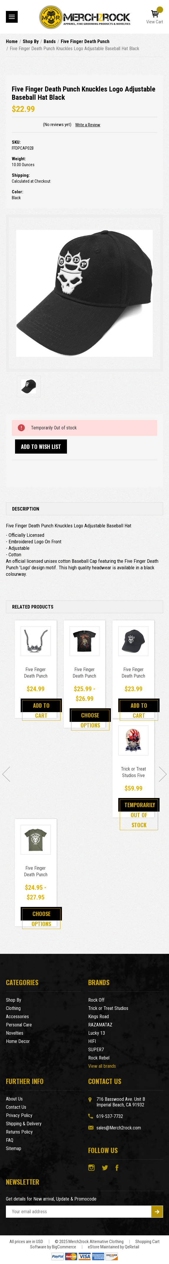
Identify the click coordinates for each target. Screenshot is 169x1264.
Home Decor (18, 1041)
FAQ (9, 1140)
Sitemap (13, 1148)
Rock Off (96, 1000)
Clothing (13, 1008)
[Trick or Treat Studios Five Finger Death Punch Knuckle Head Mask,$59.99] (133, 740)
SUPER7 (96, 1049)
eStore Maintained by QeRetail (113, 1247)
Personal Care (19, 1025)
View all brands (102, 1066)
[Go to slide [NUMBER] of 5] (6, 774)
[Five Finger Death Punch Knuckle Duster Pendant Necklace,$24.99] (35, 641)
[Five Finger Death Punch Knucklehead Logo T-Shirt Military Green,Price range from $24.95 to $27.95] (35, 840)
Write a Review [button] (87, 124)
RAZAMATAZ (100, 1025)
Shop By (13, 1000)
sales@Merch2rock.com (118, 1128)
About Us (14, 1099)
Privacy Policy (19, 1115)
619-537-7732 (109, 1116)
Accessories (17, 1016)
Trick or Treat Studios (108, 1008)
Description (25, 509)
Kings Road (98, 1016)
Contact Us (16, 1107)
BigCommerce (64, 1247)
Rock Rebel (98, 1058)
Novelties (14, 1033)
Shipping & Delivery (24, 1123)
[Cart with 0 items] (154, 17)
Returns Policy (19, 1132)
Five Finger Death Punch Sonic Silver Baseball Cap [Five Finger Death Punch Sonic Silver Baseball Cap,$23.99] (133, 679)
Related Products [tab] (32, 607)
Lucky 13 (96, 1033)
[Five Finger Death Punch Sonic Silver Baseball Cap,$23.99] (133, 641)
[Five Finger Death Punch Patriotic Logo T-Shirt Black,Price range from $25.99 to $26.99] (84, 641)
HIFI (92, 1041)
